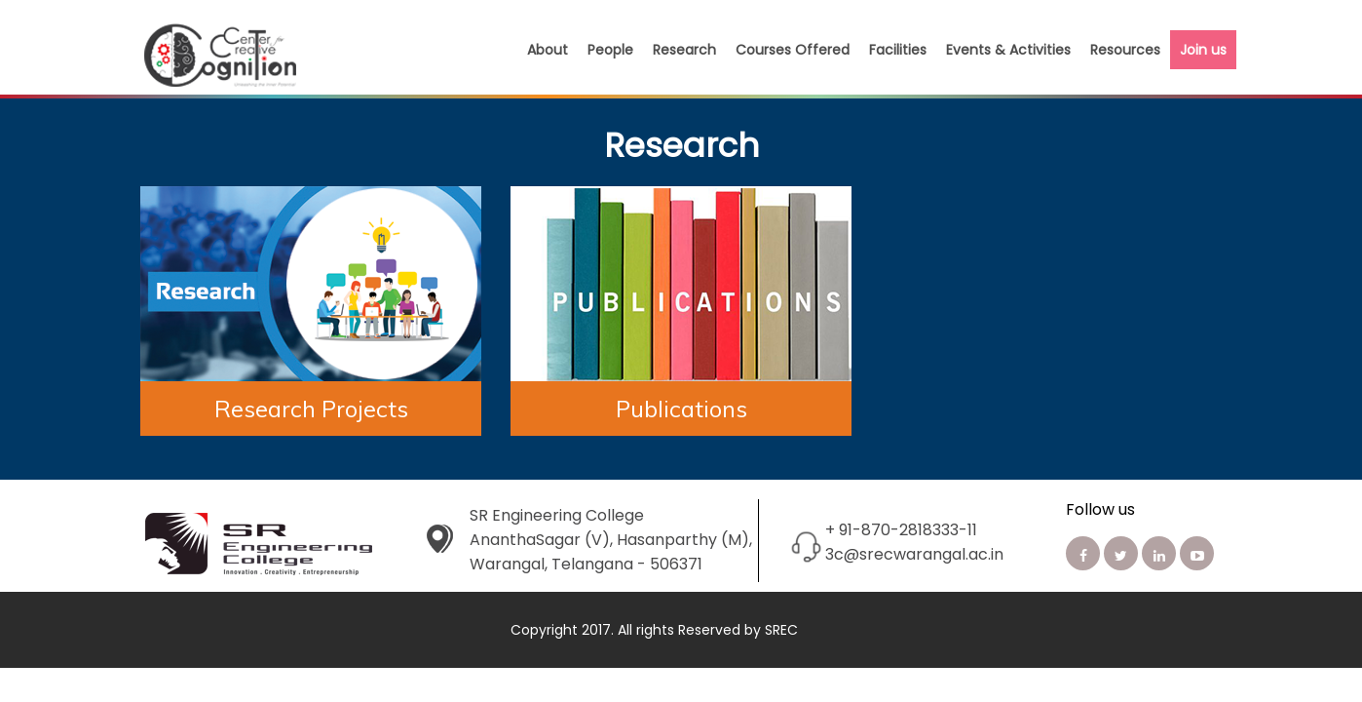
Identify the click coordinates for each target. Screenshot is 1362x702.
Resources (1125, 49)
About (547, 49)
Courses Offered (793, 49)
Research (684, 49)
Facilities (898, 49)
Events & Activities (1008, 49)
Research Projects (311, 408)
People (610, 49)
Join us (1203, 49)
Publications (681, 408)
